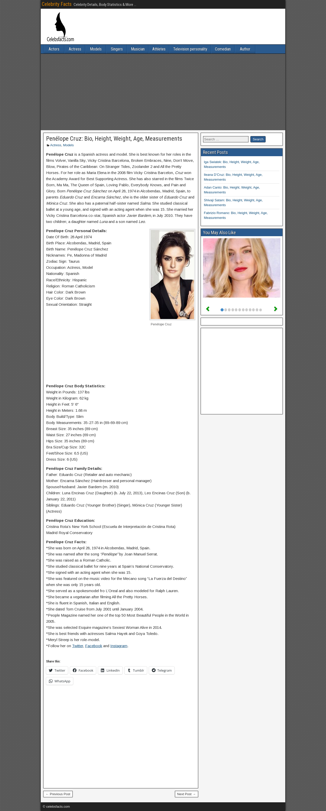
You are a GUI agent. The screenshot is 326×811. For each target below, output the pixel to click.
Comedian (223, 49)
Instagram (118, 646)
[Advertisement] (163, 92)
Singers (117, 49)
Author (245, 49)
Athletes (159, 49)
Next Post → (186, 794)
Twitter (77, 646)
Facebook (93, 646)
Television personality (190, 49)
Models (96, 49)
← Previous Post (58, 794)
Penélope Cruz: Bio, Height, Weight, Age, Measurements (114, 138)
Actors (54, 49)
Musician (138, 49)
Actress (75, 49)
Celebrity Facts (57, 4)
